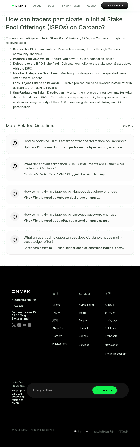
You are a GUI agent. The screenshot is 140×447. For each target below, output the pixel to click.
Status (82, 312)
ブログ (56, 312)
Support (83, 320)
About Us (57, 328)
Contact (83, 328)
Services (84, 344)
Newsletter (111, 344)
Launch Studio (115, 5)
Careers (57, 336)
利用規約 (123, 431)
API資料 (109, 304)
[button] (79, 431)
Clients (56, 304)
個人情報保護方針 (104, 431)
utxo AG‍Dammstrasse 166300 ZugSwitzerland (24, 312)
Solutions (110, 328)
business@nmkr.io (24, 300)
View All (128, 125)
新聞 (55, 320)
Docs (51, 5)
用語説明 (110, 312)
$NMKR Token (71, 5)
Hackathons (59, 343)
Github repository (116, 353)
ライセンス (111, 320)
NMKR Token (87, 304)
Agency (92, 5)
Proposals (111, 336)
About (37, 5)
